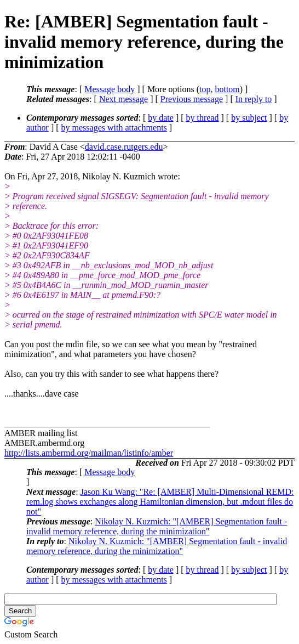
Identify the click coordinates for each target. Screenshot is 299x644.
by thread (202, 117)
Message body (109, 89)
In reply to (253, 99)
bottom (227, 89)
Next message (123, 99)
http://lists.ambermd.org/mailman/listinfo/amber (88, 452)
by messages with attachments (114, 127)
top (204, 89)
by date (161, 117)
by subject (249, 117)
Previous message (191, 99)
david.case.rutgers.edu (124, 146)
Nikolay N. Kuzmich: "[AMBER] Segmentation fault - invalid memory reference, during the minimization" (156, 526)
